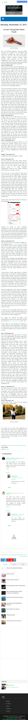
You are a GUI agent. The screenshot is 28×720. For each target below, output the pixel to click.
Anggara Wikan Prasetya (12, 458)
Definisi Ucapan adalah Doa (12, 579)
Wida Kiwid (14, 476)
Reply (7, 468)
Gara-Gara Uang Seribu (17, 244)
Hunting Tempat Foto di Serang (13, 620)
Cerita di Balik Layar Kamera (12, 609)
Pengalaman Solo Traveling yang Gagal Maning (12, 554)
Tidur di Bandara (23, 556)
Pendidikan (8, 703)
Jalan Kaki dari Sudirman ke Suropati (14, 597)
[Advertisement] (14, 643)
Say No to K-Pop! (10, 573)
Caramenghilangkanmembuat (10, 719)
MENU (5, 2)
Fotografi (8, 701)
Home (25, 554)
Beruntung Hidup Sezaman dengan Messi (15, 585)
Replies (8, 472)
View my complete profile (12, 687)
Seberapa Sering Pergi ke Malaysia (14, 568)
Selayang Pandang (10, 615)
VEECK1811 (9, 493)
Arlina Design (10, 717)
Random (7, 449)
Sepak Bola (8, 708)
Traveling (8, 711)
